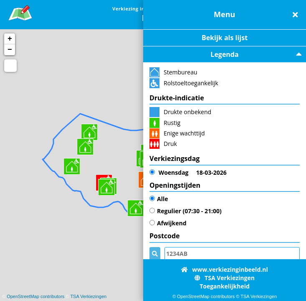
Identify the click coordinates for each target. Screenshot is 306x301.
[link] (20, 11)
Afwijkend (168, 223)
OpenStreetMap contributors (35, 296)
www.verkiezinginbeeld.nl (224, 269)
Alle (158, 199)
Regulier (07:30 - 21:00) (185, 211)
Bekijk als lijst (225, 37)
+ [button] (10, 39)
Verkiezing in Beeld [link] (136, 8)
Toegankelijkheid (225, 286)
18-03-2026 (188, 173)
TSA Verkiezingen (88, 296)
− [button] (10, 50)
